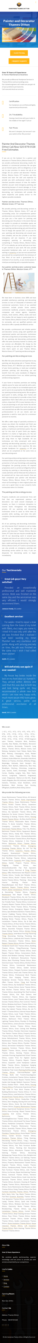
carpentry (12, 252)
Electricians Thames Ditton (11, 829)
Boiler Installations (15, 890)
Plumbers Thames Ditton (12, 1138)
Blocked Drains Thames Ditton (13, 1097)
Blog (5, 1283)
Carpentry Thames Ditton (26, 851)
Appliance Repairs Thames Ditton (15, 887)
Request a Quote (19, 61)
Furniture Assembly (17, 1197)
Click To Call (19, 53)
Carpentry (17, 860)
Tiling (4, 936)
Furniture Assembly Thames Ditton (15, 1192)
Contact (6, 1286)
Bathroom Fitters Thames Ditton (22, 843)
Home (6, 1276)
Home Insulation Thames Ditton (19, 1223)
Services (6, 1280)
